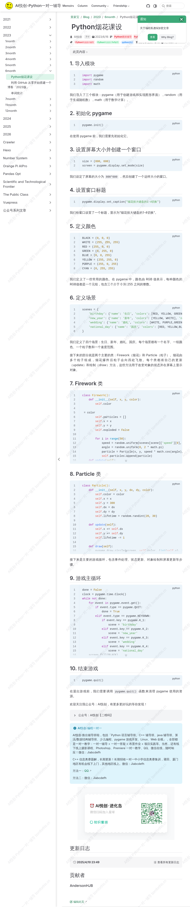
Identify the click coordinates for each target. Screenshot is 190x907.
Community (100, 6)
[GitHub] (148, 6)
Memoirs (68, 5)
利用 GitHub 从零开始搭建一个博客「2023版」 (29, 85)
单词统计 (15, 93)
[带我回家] (33, 6)
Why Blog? (167, 37)
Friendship (121, 6)
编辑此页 (77, 901)
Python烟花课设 (20, 77)
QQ (86, 771)
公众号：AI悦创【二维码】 (95, 715)
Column (83, 5)
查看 (152, 37)
